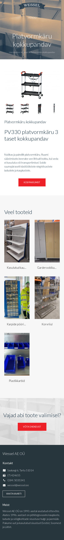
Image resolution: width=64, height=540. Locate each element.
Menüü (32, 17)
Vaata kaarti (14, 493)
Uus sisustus (14, 52)
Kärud (25, 52)
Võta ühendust (32, 426)
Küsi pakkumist (32, 182)
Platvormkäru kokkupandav (32, 40)
